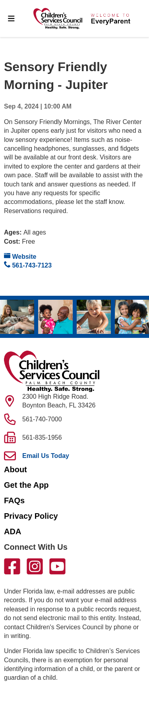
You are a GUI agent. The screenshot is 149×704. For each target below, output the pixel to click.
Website (20, 256)
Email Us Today (45, 455)
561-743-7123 (28, 265)
